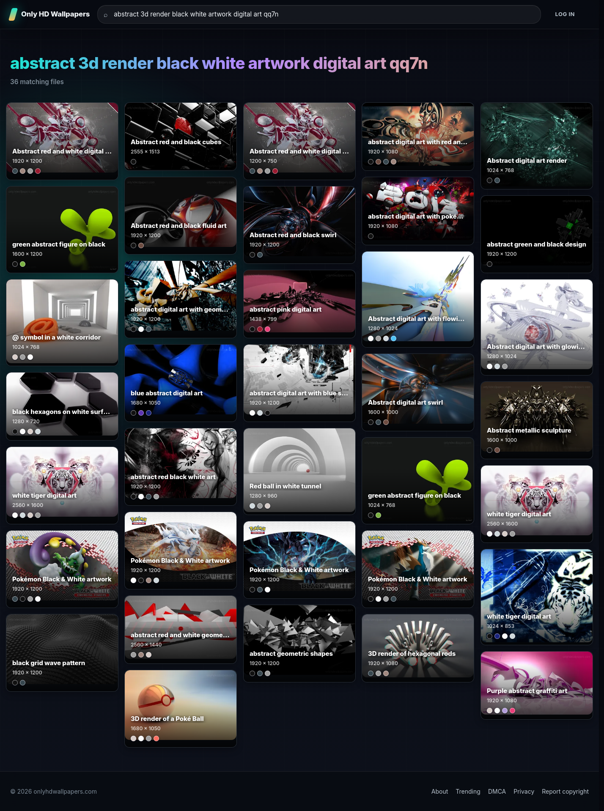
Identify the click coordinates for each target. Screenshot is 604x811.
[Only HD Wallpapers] (50, 14)
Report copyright (565, 791)
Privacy (523, 791)
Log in (565, 14)
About (439, 791)
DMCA (497, 791)
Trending (468, 791)
